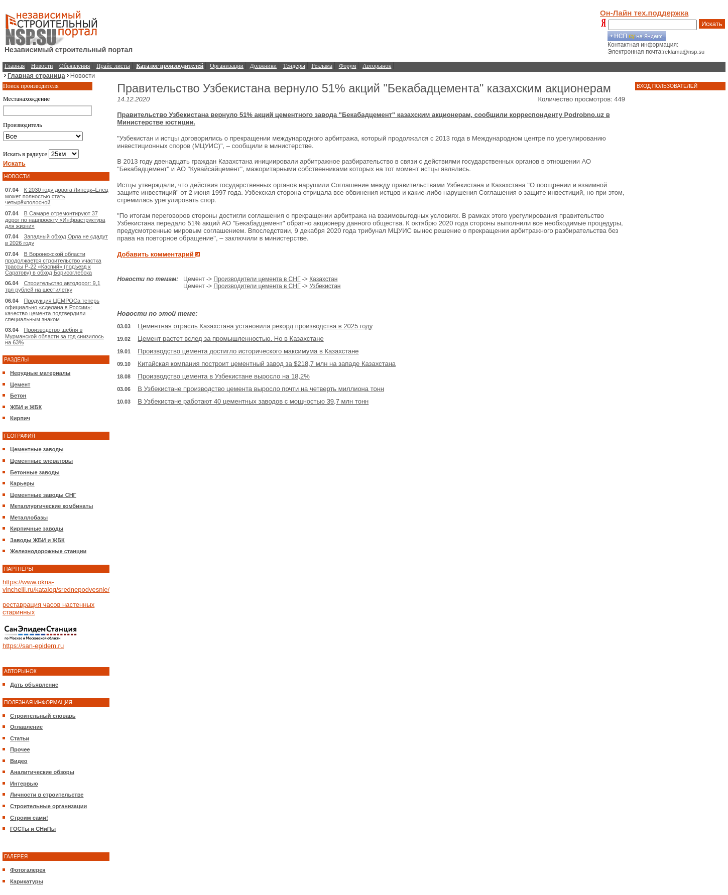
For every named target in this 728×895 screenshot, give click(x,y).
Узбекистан (324, 286)
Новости (42, 65)
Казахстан (323, 279)
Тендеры (294, 65)
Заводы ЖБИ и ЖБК (37, 540)
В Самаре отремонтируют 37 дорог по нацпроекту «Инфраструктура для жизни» (55, 219)
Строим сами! (29, 818)
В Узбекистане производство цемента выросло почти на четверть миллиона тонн (261, 389)
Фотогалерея (28, 870)
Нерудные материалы (40, 373)
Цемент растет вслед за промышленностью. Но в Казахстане (230, 338)
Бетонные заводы (35, 472)
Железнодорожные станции (48, 551)
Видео (19, 761)
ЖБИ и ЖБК (26, 407)
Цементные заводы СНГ (43, 495)
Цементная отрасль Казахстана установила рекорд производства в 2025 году (255, 326)
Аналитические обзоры (42, 772)
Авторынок (376, 65)
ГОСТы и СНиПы (33, 829)
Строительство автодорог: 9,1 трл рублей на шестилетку (52, 286)
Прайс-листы (113, 65)
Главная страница (36, 75)
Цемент (20, 384)
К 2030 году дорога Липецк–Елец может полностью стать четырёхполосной (56, 196)
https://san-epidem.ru (33, 646)
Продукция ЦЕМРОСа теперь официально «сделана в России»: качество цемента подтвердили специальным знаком (52, 310)
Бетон (18, 396)
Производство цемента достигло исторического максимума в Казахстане (248, 351)
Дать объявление (34, 685)
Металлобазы (29, 518)
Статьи (19, 738)
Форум (347, 65)
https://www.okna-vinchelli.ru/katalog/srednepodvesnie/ (56, 585)
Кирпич (20, 418)
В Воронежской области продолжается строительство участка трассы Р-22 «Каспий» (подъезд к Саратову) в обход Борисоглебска (53, 263)
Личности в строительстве (46, 795)
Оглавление (26, 727)
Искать (711, 24)
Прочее (20, 749)
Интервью (24, 784)
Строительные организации (48, 806)
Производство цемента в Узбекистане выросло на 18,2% (223, 376)
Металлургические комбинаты (51, 506)
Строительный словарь (43, 716)
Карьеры (22, 483)
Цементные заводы (37, 449)
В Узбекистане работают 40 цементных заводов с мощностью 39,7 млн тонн (253, 401)
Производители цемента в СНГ (256, 279)
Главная (15, 65)
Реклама (321, 65)
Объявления (74, 65)
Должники (263, 65)
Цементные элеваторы (41, 461)
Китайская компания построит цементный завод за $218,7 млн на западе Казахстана (267, 363)
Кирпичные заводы (36, 529)
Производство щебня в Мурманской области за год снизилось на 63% (54, 336)
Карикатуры (26, 881)
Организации (227, 65)
